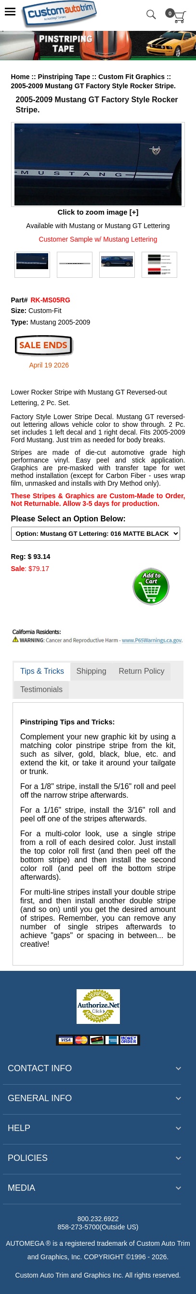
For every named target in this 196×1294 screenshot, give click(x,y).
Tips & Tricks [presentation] (42, 671)
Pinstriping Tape (65, 77)
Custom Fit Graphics (132, 77)
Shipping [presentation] (91, 671)
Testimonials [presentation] (41, 689)
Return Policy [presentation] (141, 671)
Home (20, 77)
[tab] (42, 672)
